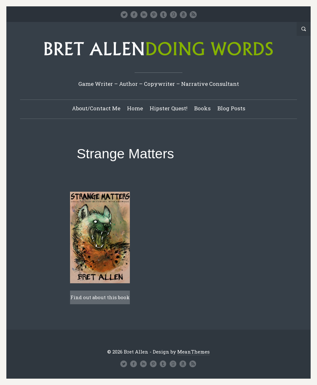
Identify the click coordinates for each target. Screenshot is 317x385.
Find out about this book (100, 297)
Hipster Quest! (168, 108)
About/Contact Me (96, 108)
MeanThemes (193, 351)
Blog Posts (231, 108)
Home (135, 108)
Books (202, 108)
